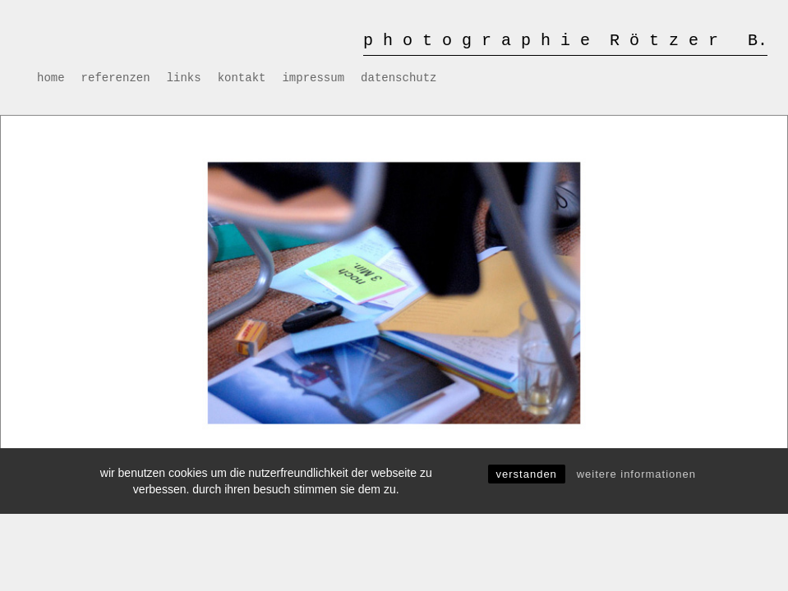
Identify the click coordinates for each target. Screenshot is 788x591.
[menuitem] (51, 77)
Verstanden (526, 474)
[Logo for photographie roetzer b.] (565, 37)
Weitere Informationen (636, 474)
